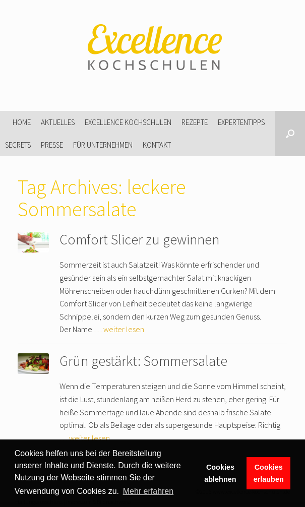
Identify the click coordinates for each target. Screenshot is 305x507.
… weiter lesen (119, 329)
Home (22, 122)
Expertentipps (241, 122)
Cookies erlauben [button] (269, 473)
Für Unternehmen (103, 145)
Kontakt (157, 145)
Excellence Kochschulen (128, 122)
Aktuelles (58, 122)
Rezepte (194, 122)
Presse (52, 145)
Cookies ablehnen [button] (220, 473)
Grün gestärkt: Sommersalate (143, 361)
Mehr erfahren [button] (148, 491)
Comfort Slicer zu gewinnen (139, 239)
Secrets (18, 145)
